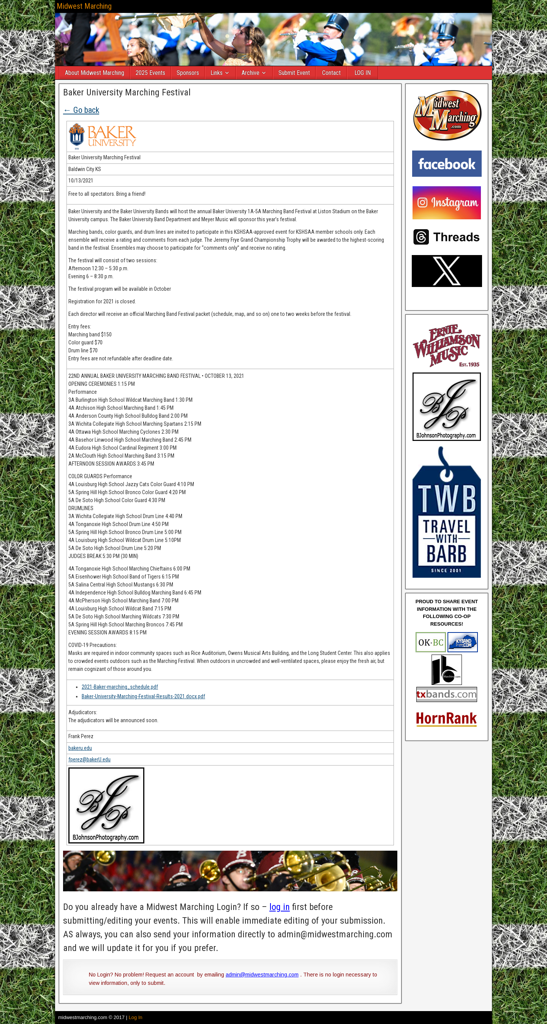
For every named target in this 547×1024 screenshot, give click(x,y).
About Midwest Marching (94, 72)
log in (279, 907)
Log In (135, 1017)
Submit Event (294, 72)
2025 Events (150, 72)
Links (216, 72)
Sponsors (188, 72)
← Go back (81, 110)
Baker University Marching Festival (127, 92)
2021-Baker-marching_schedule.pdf (120, 687)
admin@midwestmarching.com (262, 975)
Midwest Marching (84, 6)
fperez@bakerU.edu (89, 759)
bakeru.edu (80, 748)
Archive (250, 72)
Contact (331, 72)
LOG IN (362, 72)
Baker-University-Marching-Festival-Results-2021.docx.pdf (143, 696)
